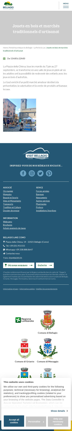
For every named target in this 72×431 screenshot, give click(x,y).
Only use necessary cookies (58, 422)
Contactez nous (13, 253)
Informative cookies (27, 289)
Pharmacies (41, 204)
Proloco (39, 207)
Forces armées (42, 191)
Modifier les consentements (46, 289)
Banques (40, 194)
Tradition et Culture (12, 207)
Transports (8, 204)
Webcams (7, 221)
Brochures (7, 225)
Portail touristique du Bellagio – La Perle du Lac (27, 47)
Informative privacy (11, 289)
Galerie (45, 265)
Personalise (36, 421)
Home (5, 47)
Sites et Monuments (12, 201)
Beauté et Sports (10, 197)
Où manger (8, 191)
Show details (58, 411)
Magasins (7, 194)
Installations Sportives (46, 210)
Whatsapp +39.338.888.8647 (19, 249)
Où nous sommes (19, 265)
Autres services (43, 201)
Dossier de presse (11, 210)
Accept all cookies (14, 421)
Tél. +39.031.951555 (15, 246)
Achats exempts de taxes (14, 228)
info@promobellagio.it (41, 406)
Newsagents (41, 197)
